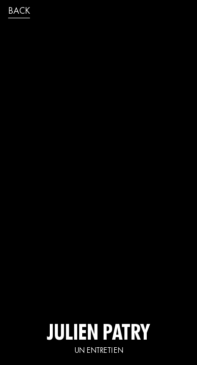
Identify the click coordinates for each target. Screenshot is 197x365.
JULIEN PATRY (98, 334)
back (19, 12)
